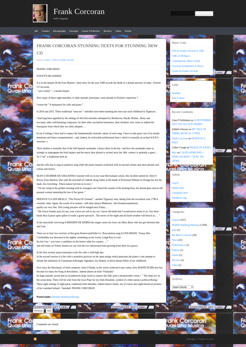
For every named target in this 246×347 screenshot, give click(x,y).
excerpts (73, 31)
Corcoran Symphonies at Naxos (187, 66)
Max (174, 152)
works (128, 31)
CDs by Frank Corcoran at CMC (188, 50)
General (176, 220)
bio (36, 31)
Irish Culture (178, 98)
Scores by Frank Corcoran (185, 71)
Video (175, 265)
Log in (175, 183)
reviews (108, 31)
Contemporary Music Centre (186, 61)
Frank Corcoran (79, 11)
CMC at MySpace (181, 56)
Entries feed (178, 188)
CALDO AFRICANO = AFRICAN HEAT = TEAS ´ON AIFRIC (188, 156)
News (174, 240)
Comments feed (180, 192)
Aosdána (176, 93)
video (118, 31)
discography (59, 31)
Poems (175, 255)
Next (49, 311)
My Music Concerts (182, 235)
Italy (174, 230)
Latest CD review (91, 31)
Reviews (176, 260)
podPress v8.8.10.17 (135, 345)
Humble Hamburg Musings (65, 297)
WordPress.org (179, 198)
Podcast (176, 250)
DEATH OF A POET (200, 147)
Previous (38, 311)
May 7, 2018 (51, 60)
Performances (179, 245)
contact (46, 31)
